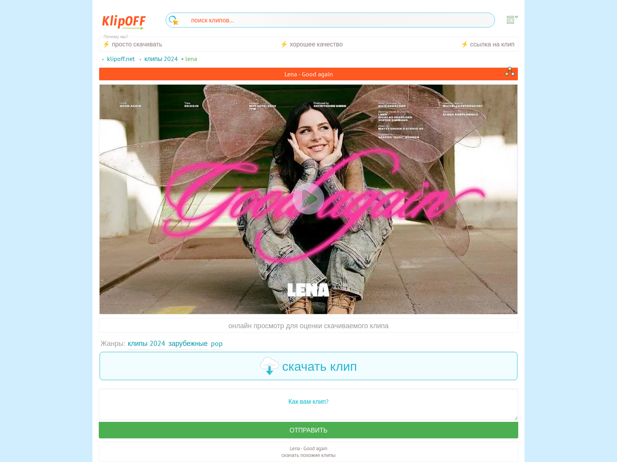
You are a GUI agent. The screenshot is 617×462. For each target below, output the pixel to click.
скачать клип (308, 366)
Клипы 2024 (146, 343)
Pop (217, 343)
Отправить (308, 430)
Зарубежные (188, 343)
